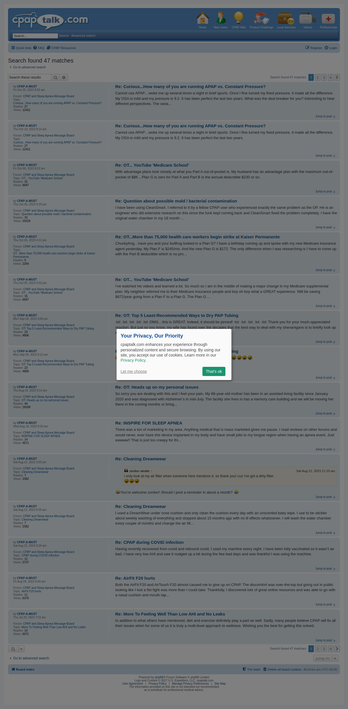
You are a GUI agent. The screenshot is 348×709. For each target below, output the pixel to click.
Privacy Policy (133, 360)
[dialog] (174, 354)
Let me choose (134, 371)
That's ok (214, 371)
